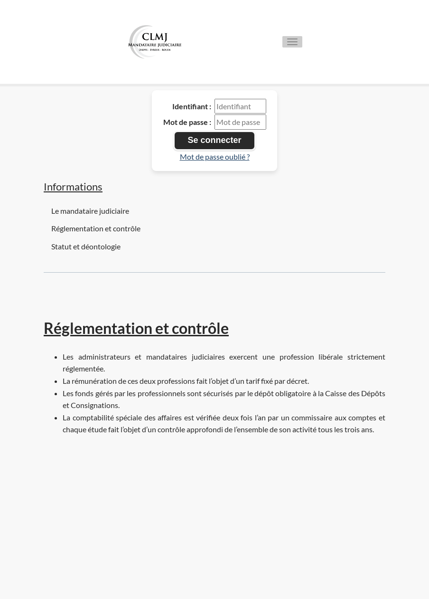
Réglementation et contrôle (95, 228)
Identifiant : (191, 106)
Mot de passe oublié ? (215, 156)
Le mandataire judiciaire (90, 210)
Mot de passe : (187, 121)
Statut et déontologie (86, 246)
